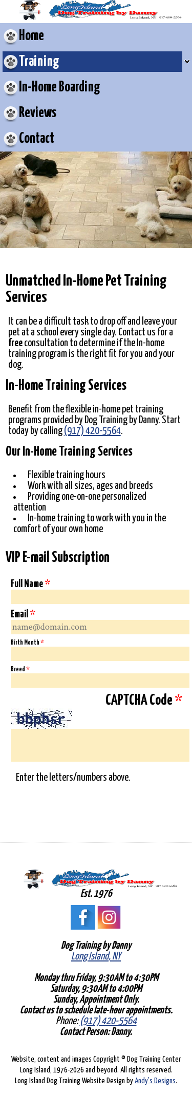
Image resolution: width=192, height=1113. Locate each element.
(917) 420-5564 (92, 431)
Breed (20, 669)
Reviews (37, 113)
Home (31, 36)
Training (39, 61)
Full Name (30, 584)
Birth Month (27, 642)
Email (23, 614)
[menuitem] (96, 36)
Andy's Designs (155, 1081)
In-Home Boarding (59, 87)
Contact (36, 138)
